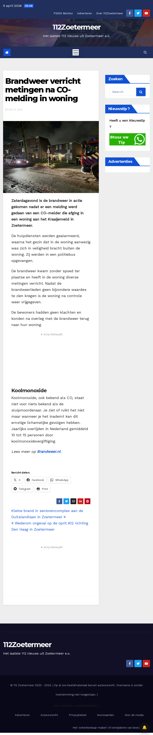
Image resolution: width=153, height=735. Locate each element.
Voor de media (134, 715)
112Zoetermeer (77, 27)
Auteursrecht (49, 715)
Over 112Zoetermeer (109, 13)
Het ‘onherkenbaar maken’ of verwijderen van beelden (108, 727)
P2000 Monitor (63, 13)
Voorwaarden (105, 715)
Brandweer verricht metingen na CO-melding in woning (42, 89)
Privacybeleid (77, 715)
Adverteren (84, 13)
